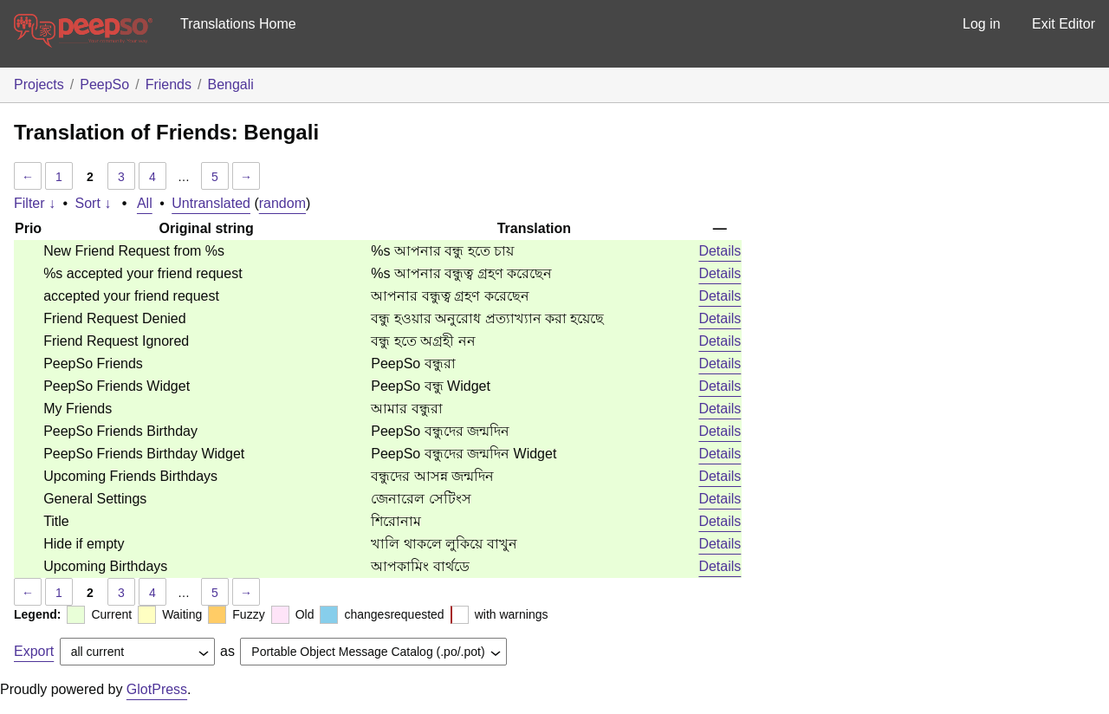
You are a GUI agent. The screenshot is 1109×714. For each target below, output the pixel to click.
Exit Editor (1063, 23)
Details (719, 250)
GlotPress (156, 689)
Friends (168, 84)
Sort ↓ (93, 203)
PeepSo (104, 84)
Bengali (230, 84)
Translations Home (238, 23)
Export (34, 651)
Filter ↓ (34, 203)
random (282, 203)
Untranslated (211, 203)
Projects (39, 84)
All (144, 203)
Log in (982, 23)
